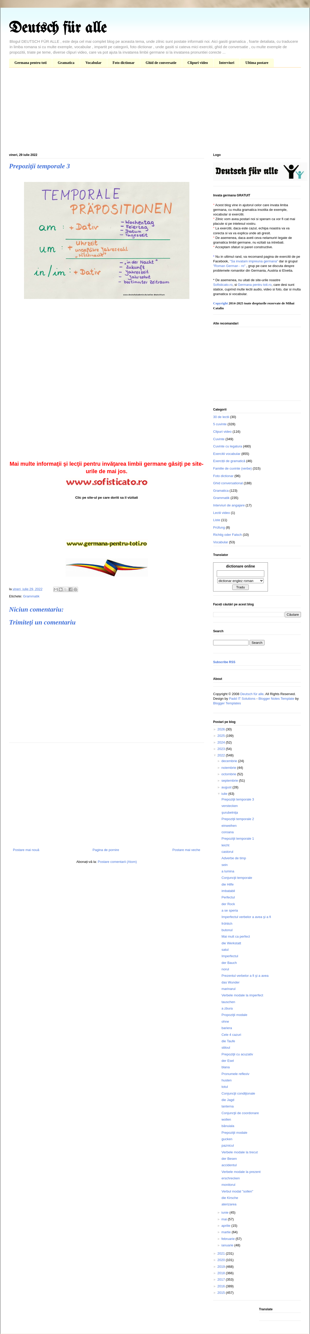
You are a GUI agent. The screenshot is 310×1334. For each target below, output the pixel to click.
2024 (221, 742)
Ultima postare (256, 63)
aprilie (226, 1226)
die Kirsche (229, 1198)
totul (224, 1087)
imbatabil (228, 891)
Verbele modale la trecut (239, 1152)
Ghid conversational (228, 483)
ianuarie (227, 1245)
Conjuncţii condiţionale (238, 1093)
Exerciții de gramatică (229, 461)
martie (226, 1232)
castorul (227, 852)
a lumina (227, 871)
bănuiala (227, 1126)
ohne (225, 1021)
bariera (226, 1028)
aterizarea (228, 1204)
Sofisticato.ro (223, 285)
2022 (221, 755)
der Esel (227, 1061)
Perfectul (228, 897)
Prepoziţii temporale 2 (237, 819)
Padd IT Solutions (242, 699)
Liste (216, 520)
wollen (226, 1119)
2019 (221, 1267)
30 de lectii (221, 417)
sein (224, 865)
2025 (221, 736)
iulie (224, 794)
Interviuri (226, 63)
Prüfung (219, 527)
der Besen (229, 1159)
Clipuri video (198, 63)
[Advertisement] (155, 111)
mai (224, 1219)
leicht (225, 845)
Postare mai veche (186, 850)
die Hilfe (227, 884)
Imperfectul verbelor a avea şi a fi (246, 917)
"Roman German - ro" (229, 266)
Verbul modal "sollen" (237, 1191)
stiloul (225, 1047)
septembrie (230, 780)
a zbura (227, 1008)
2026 (221, 729)
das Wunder (230, 982)
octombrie (229, 774)
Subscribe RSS (224, 662)
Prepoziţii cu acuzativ (237, 1054)
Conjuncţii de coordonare (240, 1113)
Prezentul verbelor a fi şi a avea (244, 976)
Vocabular (94, 63)
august (227, 787)
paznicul (227, 1145)
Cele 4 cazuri (231, 1035)
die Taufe (228, 1041)
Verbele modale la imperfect (242, 995)
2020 (221, 1260)
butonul (227, 930)
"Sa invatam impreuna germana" (254, 261)
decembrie (229, 761)
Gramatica (66, 63)
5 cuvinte (220, 424)
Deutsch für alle (57, 28)
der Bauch (229, 963)
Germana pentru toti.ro (255, 285)
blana (225, 1067)
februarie (228, 1239)
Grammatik (31, 596)
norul (225, 969)
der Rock (228, 904)
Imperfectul (229, 956)
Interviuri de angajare (229, 505)
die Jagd (227, 1100)
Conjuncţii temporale (236, 878)
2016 (221, 1286)
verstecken (229, 806)
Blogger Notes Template (276, 699)
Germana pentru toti (30, 63)
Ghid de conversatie (161, 63)
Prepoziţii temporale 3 (237, 799)
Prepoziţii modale (234, 1133)
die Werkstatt (231, 943)
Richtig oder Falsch (227, 535)
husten (226, 1080)
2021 (221, 1253)
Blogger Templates (227, 703)
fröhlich (226, 924)
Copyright (220, 303)
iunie (225, 1212)
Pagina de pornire (105, 850)
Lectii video (221, 513)
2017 (221, 1279)
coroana (227, 832)
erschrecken (230, 1178)
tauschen (228, 1002)
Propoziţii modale (234, 1015)
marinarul (228, 989)
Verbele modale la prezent (240, 1172)
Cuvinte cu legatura (227, 446)
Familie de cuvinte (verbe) (232, 468)
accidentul (229, 1165)
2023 (221, 749)
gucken (226, 1139)
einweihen (229, 826)
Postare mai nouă (26, 850)
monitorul (228, 1185)
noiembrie (229, 768)
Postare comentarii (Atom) (117, 862)
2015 (221, 1293)
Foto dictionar (124, 63)
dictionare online (240, 566)
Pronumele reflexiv (235, 1074)
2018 (221, 1273)
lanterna (227, 1106)
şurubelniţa (229, 812)
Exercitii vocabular (227, 454)
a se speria (229, 910)
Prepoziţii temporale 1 (237, 838)
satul (224, 950)
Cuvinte (218, 439)
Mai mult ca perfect (235, 936)
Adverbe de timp (233, 858)
